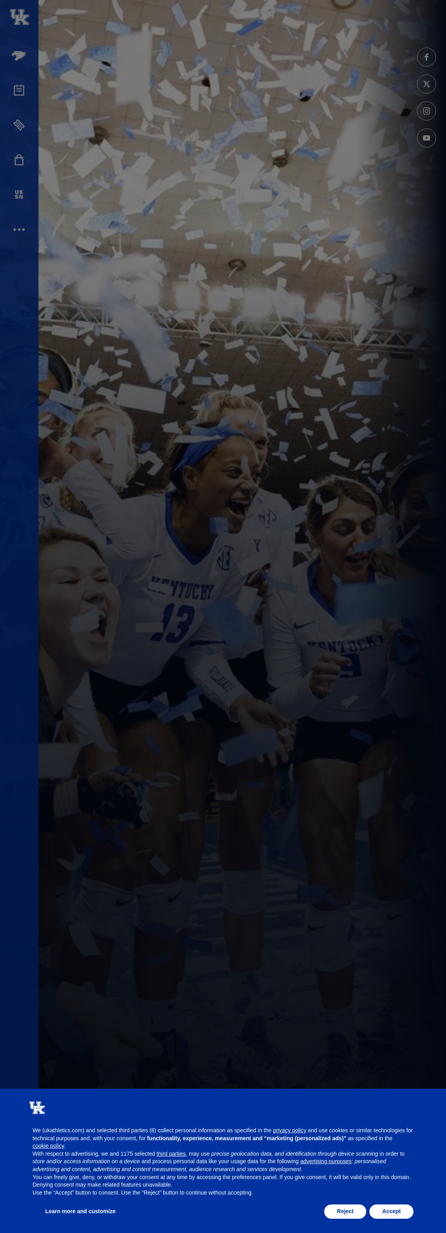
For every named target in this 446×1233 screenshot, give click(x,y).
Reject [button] (345, 1211)
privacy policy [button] (289, 1130)
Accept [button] (391, 1211)
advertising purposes (326, 1161)
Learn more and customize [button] (80, 1211)
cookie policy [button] (48, 1146)
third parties (171, 1154)
